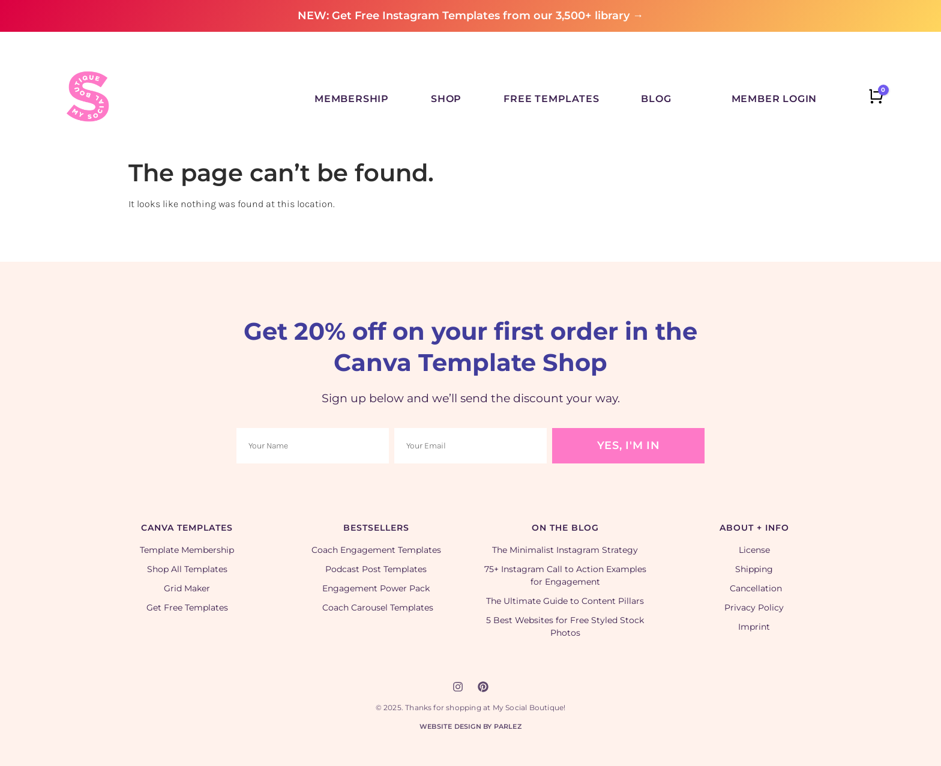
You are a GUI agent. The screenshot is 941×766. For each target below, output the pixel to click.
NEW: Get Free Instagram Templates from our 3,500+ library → (470, 15)
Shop (446, 98)
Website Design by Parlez (470, 726)
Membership (351, 98)
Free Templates (551, 98)
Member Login (774, 98)
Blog (656, 98)
